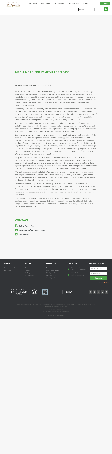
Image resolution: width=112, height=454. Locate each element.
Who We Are (33, 3)
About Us (28, 263)
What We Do (45, 3)
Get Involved (59, 3)
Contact (86, 3)
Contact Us (72, 263)
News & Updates (73, 3)
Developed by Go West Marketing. (56, 315)
